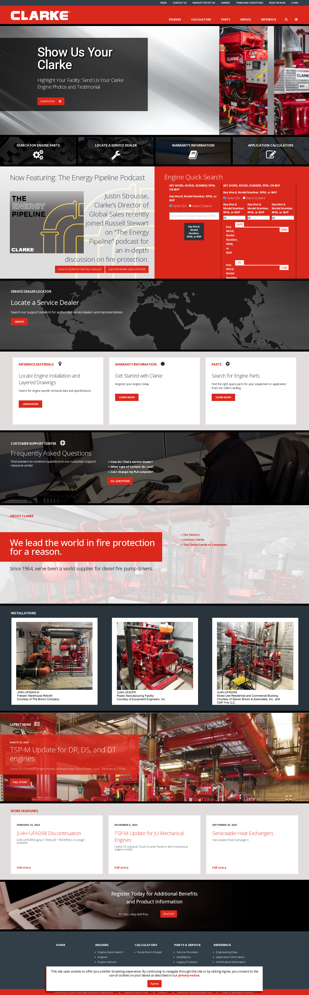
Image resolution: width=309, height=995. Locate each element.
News (163, 3)
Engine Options (107, 962)
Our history (191, 534)
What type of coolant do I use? (132, 467)
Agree (154, 983)
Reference (268, 19)
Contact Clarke (193, 539)
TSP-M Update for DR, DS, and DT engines (63, 753)
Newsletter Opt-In (204, 3)
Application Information (230, 957)
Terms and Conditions (249, 3)
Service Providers (187, 952)
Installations (184, 957)
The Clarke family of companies (205, 545)
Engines (175, 19)
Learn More (30, 404)
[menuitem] (163, 3)
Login (294, 3)
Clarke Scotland (201, 206)
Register (168, 914)
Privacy (163, 992)
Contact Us (180, 3)
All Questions (120, 481)
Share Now (50, 101)
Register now (277, 3)
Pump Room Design (149, 952)
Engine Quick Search (110, 952)
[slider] (239, 224)
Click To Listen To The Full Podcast (80, 269)
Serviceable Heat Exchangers (242, 833)
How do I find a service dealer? (132, 462)
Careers (225, 3)
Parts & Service (187, 945)
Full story (20, 782)
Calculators (201, 19)
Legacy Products (187, 962)
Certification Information (231, 962)
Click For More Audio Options (127, 269)
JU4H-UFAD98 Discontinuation (49, 833)
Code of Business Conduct (238, 992)
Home (60, 945)
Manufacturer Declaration (194, 992)
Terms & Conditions (136, 992)
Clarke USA (179, 206)
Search (19, 321)
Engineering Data (226, 952)
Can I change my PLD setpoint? (132, 472)
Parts (225, 19)
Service (245, 19)
